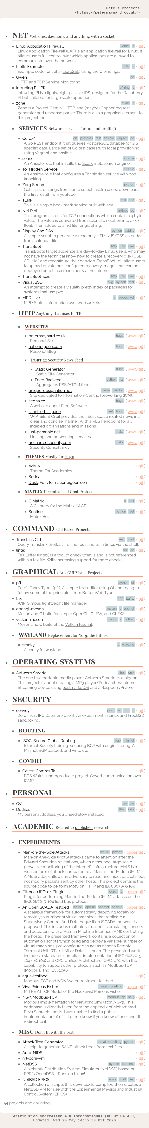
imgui (130, 600)
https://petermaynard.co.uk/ (107, 14)
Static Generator (50, 371)
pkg (59, 293)
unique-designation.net (50, 392)
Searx (87, 165)
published (84, 829)
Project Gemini (48, 109)
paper (131, 854)
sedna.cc (37, 402)
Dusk (33, 484)
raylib (126, 105)
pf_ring (125, 89)
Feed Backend (48, 381)
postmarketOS (75, 689)
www (132, 337)
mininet (128, 742)
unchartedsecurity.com (50, 444)
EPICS (60, 1096)
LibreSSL (70, 73)
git (141, 48)
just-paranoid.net (44, 433)
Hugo (69, 458)
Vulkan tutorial (78, 626)
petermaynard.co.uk (47, 337)
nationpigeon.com (45, 348)
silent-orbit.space (45, 413)
